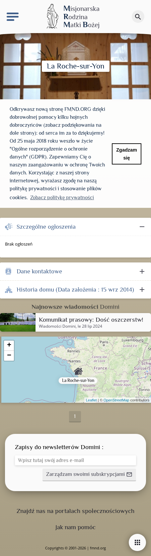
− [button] (9, 356)
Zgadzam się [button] (126, 154)
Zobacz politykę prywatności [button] (62, 198)
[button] (89, 475)
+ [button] (9, 345)
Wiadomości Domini (57, 326)
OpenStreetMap (116, 400)
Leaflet (91, 400)
